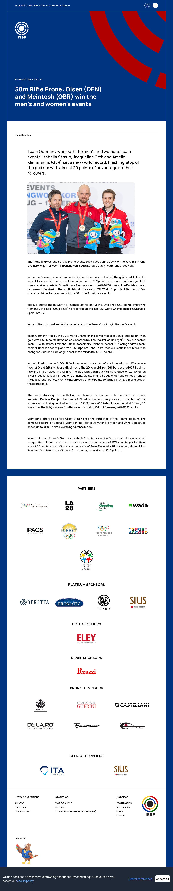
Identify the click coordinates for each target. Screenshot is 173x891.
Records (60, 807)
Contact (121, 815)
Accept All (162, 879)
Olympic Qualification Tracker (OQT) (75, 811)
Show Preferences (140, 879)
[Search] (147, 5)
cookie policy (25, 881)
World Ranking (63, 803)
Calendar (20, 807)
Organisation (124, 803)
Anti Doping (123, 807)
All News (19, 803)
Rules (119, 811)
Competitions (22, 811)
